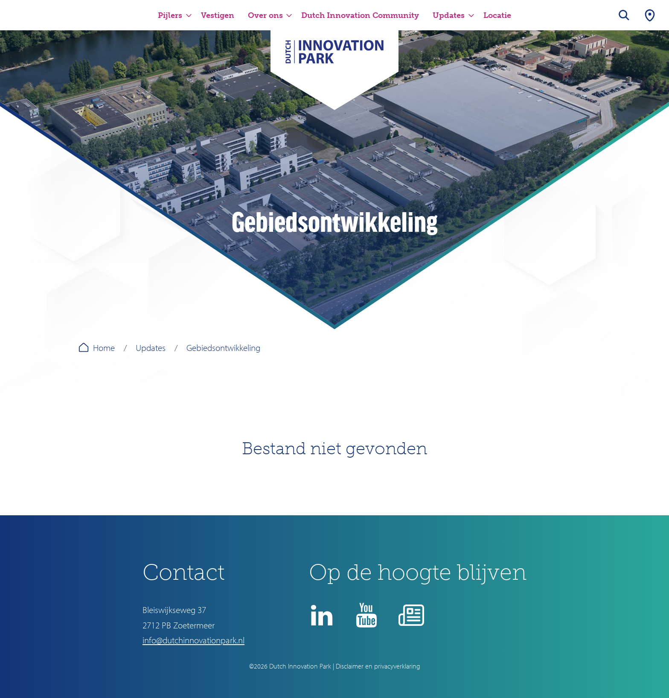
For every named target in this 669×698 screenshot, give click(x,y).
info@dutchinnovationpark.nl (193, 639)
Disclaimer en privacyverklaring (378, 666)
